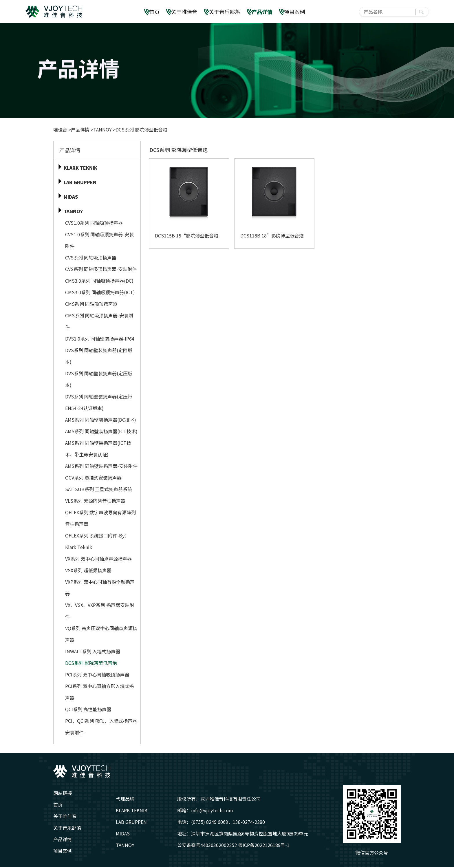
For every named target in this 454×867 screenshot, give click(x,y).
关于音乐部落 (224, 11)
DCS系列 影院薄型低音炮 (141, 129)
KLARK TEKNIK (131, 810)
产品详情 (262, 11)
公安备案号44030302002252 (207, 845)
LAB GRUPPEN (131, 821)
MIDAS (123, 833)
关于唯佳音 (184, 11)
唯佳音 (60, 129)
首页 (154, 11)
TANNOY (102, 129)
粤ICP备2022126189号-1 (264, 845)
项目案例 (294, 11)
